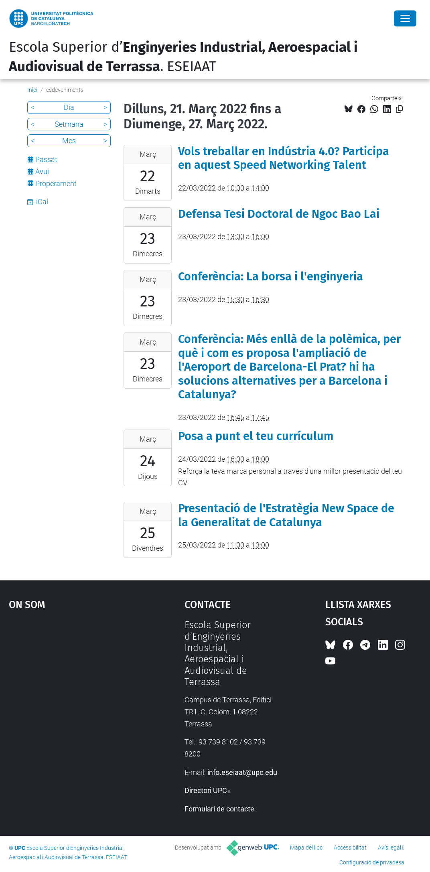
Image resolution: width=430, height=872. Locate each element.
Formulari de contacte (219, 809)
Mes (69, 140)
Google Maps (74, 679)
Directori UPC (206, 790)
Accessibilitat (350, 847)
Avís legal (389, 847)
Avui (42, 171)
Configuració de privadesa (371, 862)
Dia (69, 107)
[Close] (405, 18)
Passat (46, 159)
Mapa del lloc (306, 847)
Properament (56, 183)
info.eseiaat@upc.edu (242, 772)
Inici (32, 90)
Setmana (69, 124)
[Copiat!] (399, 109)
